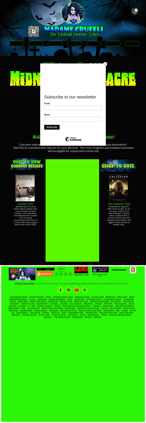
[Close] (105, 64)
